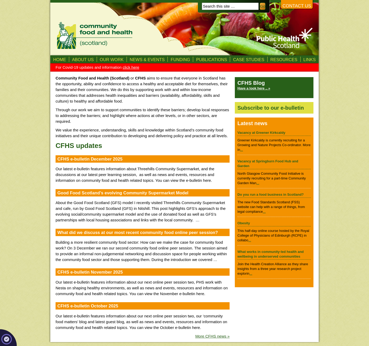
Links (309, 59)
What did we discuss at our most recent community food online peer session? (137, 232)
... (241, 150)
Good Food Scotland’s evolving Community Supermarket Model (122, 192)
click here (131, 67)
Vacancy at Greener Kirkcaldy (261, 133)
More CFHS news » (212, 336)
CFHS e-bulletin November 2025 (90, 272)
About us (83, 59)
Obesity (243, 223)
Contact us (297, 5)
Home (59, 59)
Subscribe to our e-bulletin (270, 108)
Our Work (112, 59)
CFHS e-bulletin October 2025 (87, 306)
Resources (283, 59)
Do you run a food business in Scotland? (270, 194)
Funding (180, 59)
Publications (211, 59)
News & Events (147, 59)
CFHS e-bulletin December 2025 (90, 159)
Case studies (248, 59)
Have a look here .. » (253, 88)
